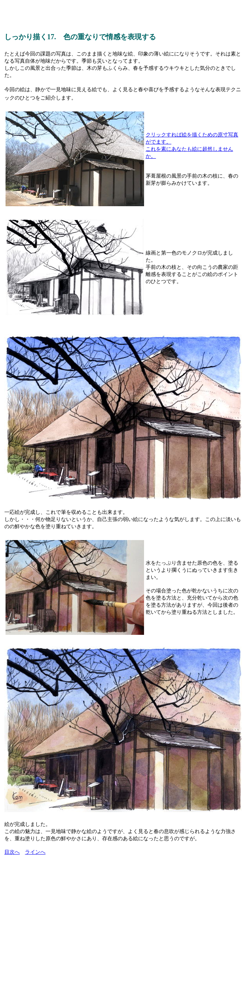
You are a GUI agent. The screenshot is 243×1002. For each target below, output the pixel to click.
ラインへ (35, 852)
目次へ (12, 852)
